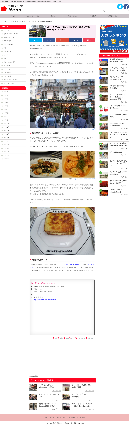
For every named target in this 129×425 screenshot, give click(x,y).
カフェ (73, 338)
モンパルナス (81, 338)
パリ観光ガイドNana (61, 423)
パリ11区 (6, 127)
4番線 (61, 338)
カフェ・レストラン (32, 16)
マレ (5, 48)
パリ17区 (6, 148)
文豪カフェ (91, 338)
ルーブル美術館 (8, 44)
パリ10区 (6, 123)
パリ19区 (6, 155)
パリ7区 (6, 113)
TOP (45, 417)
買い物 (52, 16)
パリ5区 (6, 106)
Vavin (67, 338)
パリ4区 (6, 102)
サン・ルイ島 (7, 76)
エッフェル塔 (7, 72)
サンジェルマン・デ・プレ (11, 34)
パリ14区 (6, 137)
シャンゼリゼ (7, 51)
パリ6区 (6, 109)
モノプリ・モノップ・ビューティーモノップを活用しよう (118, 163)
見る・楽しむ (72, 16)
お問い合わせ (71, 417)
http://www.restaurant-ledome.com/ (45, 300)
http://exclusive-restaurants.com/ (84, 179)
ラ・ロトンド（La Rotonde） (70, 264)
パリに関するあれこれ (112, 16)
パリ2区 (6, 95)
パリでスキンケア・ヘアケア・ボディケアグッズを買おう (118, 134)
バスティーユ (7, 30)
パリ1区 (6, 92)
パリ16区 (6, 145)
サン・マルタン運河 (9, 62)
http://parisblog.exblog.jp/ (86, 129)
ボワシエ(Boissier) (116, 152)
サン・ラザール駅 (9, 83)
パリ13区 (6, 134)
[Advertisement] (62, 357)
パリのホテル (81, 417)
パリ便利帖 (92, 16)
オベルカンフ (7, 58)
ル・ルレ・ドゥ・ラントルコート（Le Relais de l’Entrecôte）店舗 (118, 97)
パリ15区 (6, 141)
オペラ (6, 55)
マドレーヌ (7, 69)
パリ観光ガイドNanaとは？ (57, 417)
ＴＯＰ (13, 16)
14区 (56, 338)
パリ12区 (6, 130)
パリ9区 (6, 120)
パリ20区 (6, 159)
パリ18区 (6, 152)
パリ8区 (6, 116)
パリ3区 (6, 99)
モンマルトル (7, 41)
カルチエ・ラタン (9, 37)
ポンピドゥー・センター (10, 79)
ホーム (3, 21)
